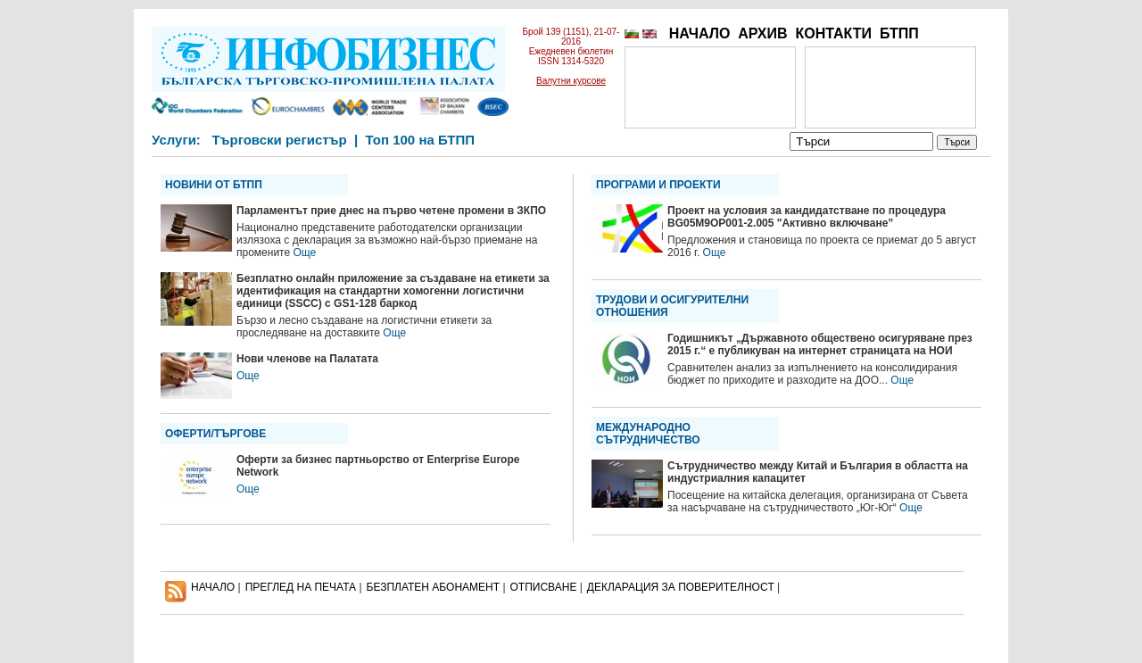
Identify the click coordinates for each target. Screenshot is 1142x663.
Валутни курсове (571, 81)
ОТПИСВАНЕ (543, 587)
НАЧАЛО (700, 33)
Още (304, 252)
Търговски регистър (278, 139)
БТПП (899, 33)
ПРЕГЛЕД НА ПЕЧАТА (300, 587)
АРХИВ (762, 33)
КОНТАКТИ (833, 33)
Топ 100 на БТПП (421, 139)
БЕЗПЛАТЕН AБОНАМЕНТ (434, 587)
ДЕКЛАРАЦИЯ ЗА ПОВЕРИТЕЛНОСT (680, 587)
